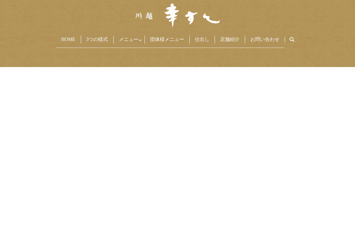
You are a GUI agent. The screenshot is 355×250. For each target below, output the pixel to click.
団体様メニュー (169, 36)
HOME (55, 36)
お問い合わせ (278, 36)
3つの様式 (87, 36)
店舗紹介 (239, 36)
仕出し (207, 36)
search (310, 37)
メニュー (122, 36)
